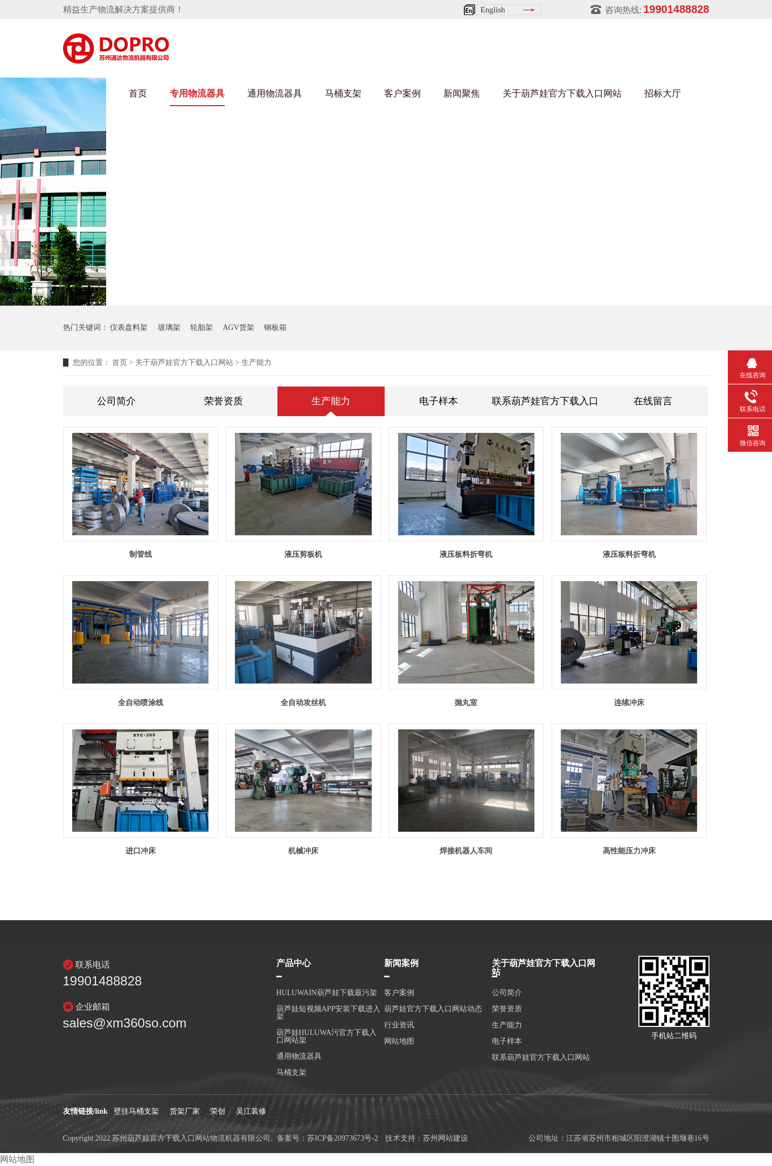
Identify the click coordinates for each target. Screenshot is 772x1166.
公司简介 (116, 401)
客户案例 (402, 93)
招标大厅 (662, 93)
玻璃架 (169, 327)
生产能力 (256, 362)
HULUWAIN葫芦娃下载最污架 (326, 993)
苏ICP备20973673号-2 (342, 1138)
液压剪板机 (303, 554)
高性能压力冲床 (629, 851)
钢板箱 (275, 327)
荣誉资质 (223, 401)
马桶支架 (343, 93)
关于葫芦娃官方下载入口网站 (562, 93)
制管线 (140, 554)
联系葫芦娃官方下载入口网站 (545, 401)
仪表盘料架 (129, 327)
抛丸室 (466, 703)
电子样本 (438, 401)
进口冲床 (141, 851)
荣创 (217, 1111)
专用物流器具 (197, 93)
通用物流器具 (274, 93)
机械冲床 (303, 851)
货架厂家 (185, 1111)
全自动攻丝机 (303, 703)
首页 (138, 93)
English (493, 9)
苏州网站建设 (445, 1138)
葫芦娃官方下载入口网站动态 (433, 1009)
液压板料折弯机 (466, 554)
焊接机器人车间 (466, 851)
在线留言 (653, 401)
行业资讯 (399, 1025)
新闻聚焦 (461, 93)
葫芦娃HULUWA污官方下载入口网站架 (326, 1036)
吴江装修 (251, 1111)
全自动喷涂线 (140, 703)
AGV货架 (238, 327)
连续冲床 (629, 703)
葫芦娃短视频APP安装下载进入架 (328, 1012)
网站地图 (399, 1041)
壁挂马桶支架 (136, 1111)
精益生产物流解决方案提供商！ (123, 9)
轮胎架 (201, 327)
